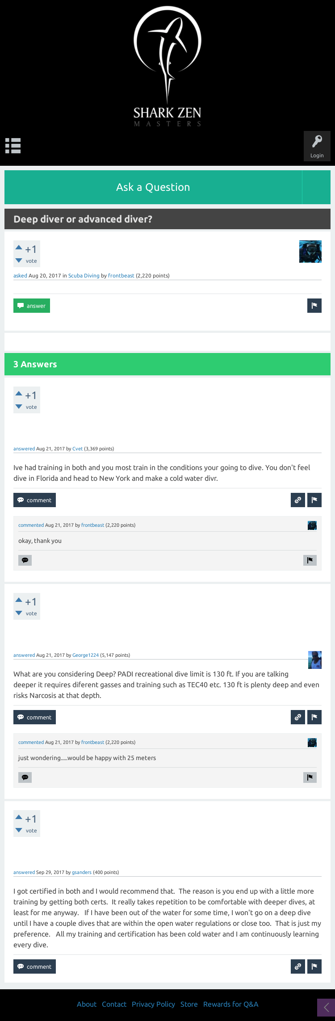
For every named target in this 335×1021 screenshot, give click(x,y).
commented (31, 525)
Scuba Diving (84, 275)
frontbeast (121, 275)
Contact (114, 1004)
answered (24, 448)
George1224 (85, 655)
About (86, 1004)
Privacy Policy (153, 1004)
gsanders (82, 872)
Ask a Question (153, 187)
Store (189, 1004)
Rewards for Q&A (231, 1004)
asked (20, 275)
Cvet (77, 448)
